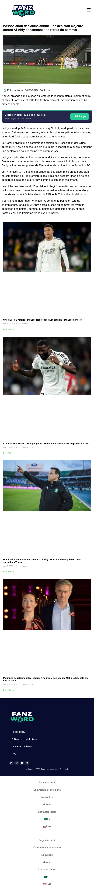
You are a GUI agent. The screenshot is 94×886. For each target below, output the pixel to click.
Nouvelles (47, 797)
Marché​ (47, 804)
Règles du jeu (18, 732)
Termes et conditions (22, 746)
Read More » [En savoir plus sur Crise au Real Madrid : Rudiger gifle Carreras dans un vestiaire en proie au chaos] (8, 453)
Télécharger (79, 116)
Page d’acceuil (47, 782)
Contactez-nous (47, 811)
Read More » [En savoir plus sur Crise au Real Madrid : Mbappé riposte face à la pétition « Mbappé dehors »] (8, 329)
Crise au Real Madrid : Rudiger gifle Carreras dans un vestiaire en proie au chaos (46, 443)
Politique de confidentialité (25, 739)
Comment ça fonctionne (47, 789)
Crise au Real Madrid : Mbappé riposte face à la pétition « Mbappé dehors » (43, 320)
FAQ (14, 754)
